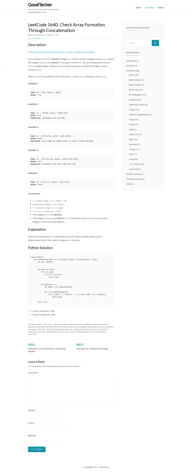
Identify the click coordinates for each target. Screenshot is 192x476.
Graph (131, 119)
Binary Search (134, 84)
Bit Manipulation (135, 94)
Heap (131, 129)
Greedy (132, 124)
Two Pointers (134, 164)
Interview (130, 65)
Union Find (133, 169)
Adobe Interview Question (72, 324)
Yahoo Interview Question (81, 332)
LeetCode (149, 7)
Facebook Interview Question (59, 329)
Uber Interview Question (57, 332)
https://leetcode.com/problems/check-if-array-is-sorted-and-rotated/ (61, 52)
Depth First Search (137, 104)
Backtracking (134, 80)
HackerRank (131, 61)
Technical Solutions (134, 179)
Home (138, 7)
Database (133, 99)
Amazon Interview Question (40, 327)
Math (131, 139)
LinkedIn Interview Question (85, 329)
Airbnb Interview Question (96, 324)
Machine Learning (133, 174)
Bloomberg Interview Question (91, 327)
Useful (161, 7)
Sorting (132, 149)
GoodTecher (40, 4)
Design (132, 109)
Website (32, 435)
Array (39, 324)
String (131, 159)
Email (31, 423)
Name (32, 410)
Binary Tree (134, 90)
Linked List (133, 134)
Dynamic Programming (138, 114)
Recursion (133, 144)
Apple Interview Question (65, 327)
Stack (131, 154)
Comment (33, 372)
